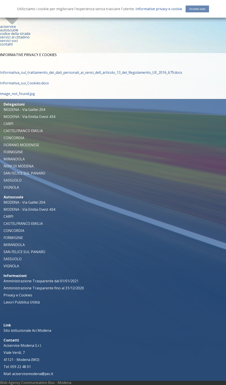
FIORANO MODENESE (21, 144)
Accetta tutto (197, 9)
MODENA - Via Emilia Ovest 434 (29, 116)
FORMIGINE (13, 152)
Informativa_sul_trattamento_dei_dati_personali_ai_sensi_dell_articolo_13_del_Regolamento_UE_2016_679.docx (91, 72)
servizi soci (9, 40)
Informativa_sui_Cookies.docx (24, 83)
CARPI (8, 123)
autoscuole (9, 30)
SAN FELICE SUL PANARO (24, 173)
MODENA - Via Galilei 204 (24, 109)
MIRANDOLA (14, 159)
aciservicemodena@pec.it (32, 373)
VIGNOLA (11, 187)
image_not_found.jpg (17, 93)
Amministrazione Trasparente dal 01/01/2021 (41, 281)
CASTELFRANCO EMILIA (23, 130)
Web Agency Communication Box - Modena (35, 382)
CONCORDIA (14, 137)
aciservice (8, 26)
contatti (6, 44)
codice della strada (15, 33)
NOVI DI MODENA (19, 166)
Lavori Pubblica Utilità (22, 302)
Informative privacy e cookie (159, 8)
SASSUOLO (13, 180)
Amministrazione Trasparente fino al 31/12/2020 (44, 288)
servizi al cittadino (15, 37)
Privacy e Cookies (18, 295)
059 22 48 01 (20, 366)
